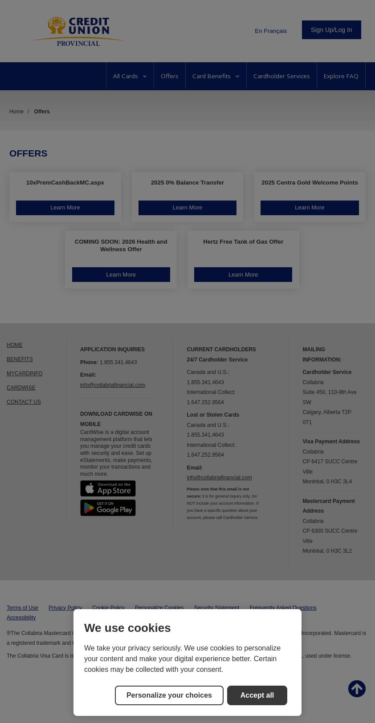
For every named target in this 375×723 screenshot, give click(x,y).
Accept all (257, 695)
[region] (187, 662)
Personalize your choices (169, 695)
